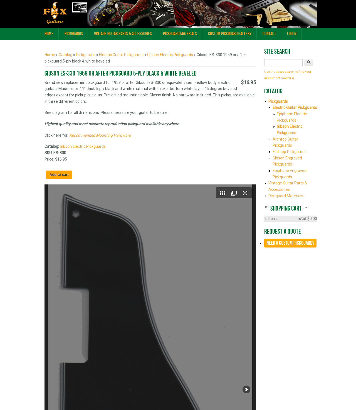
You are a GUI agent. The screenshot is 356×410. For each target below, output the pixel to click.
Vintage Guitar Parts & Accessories (123, 34)
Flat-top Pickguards (289, 151)
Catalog (65, 54)
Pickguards (74, 34)
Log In (291, 34)
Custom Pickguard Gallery (229, 34)
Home (48, 34)
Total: (301, 218)
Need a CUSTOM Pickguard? (290, 243)
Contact (269, 34)
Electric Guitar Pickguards (121, 54)
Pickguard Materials (180, 34)
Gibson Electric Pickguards (170, 54)
